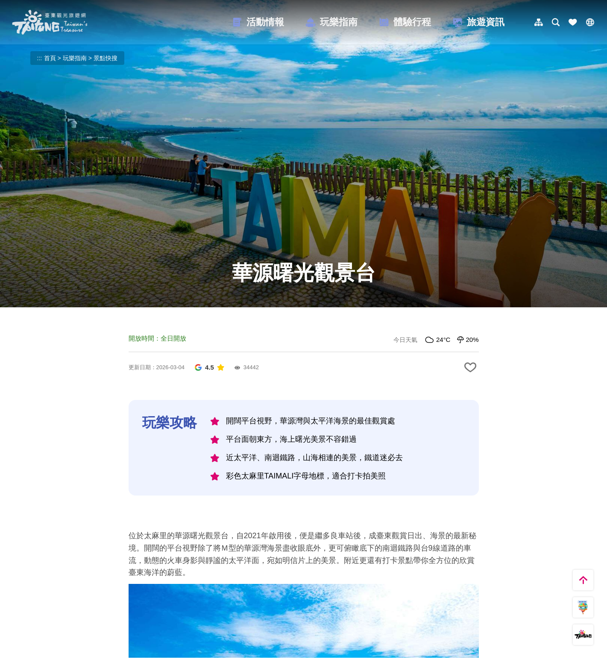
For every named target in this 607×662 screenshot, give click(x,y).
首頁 (50, 58)
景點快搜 (105, 58)
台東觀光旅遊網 (49, 22)
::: (39, 58)
